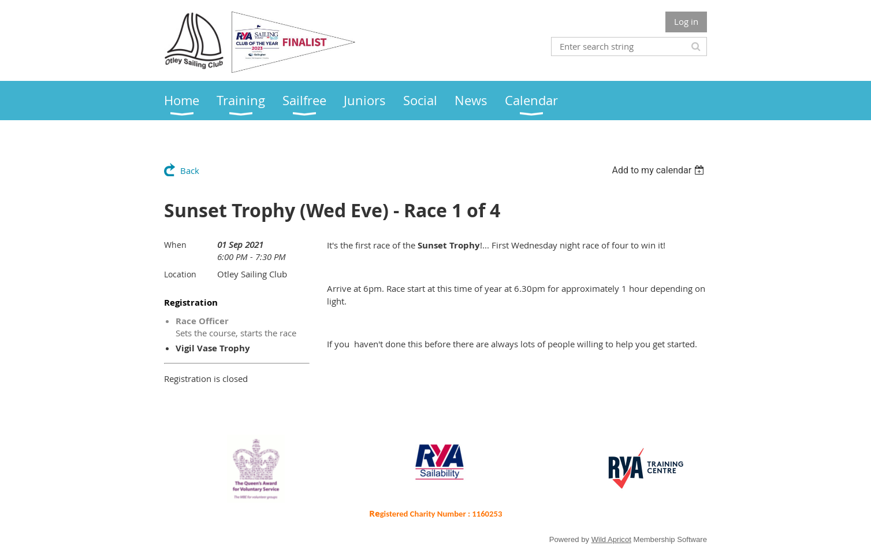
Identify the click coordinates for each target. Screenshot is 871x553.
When (175, 244)
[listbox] (659, 170)
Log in (686, 21)
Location (180, 274)
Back (189, 170)
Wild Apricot (611, 539)
